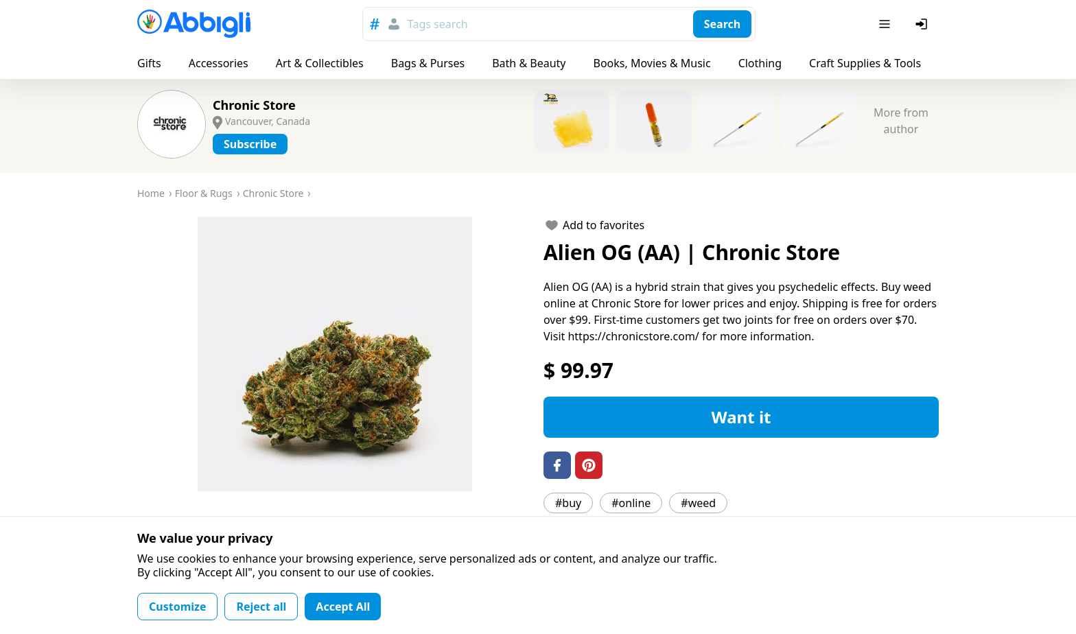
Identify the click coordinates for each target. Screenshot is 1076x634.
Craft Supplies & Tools (865, 63)
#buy (568, 502)
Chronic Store (254, 105)
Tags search (438, 24)
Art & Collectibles (320, 63)
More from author (901, 121)
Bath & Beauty (528, 63)
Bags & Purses (428, 63)
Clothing (760, 63)
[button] (335, 354)
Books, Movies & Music (651, 63)
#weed (698, 502)
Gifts (149, 63)
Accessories (218, 63)
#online (631, 502)
